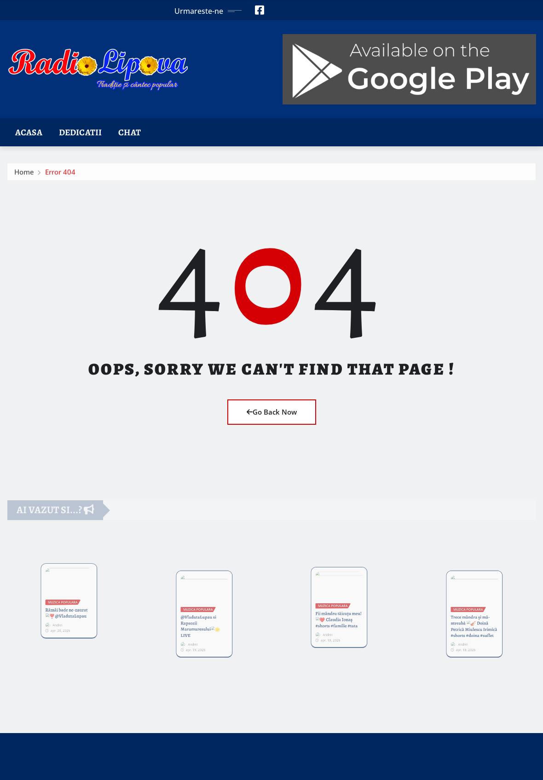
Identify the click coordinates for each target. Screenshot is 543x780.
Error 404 (60, 176)
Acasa (28, 132)
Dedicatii (80, 132)
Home (24, 176)
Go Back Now (272, 411)
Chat (129, 132)
